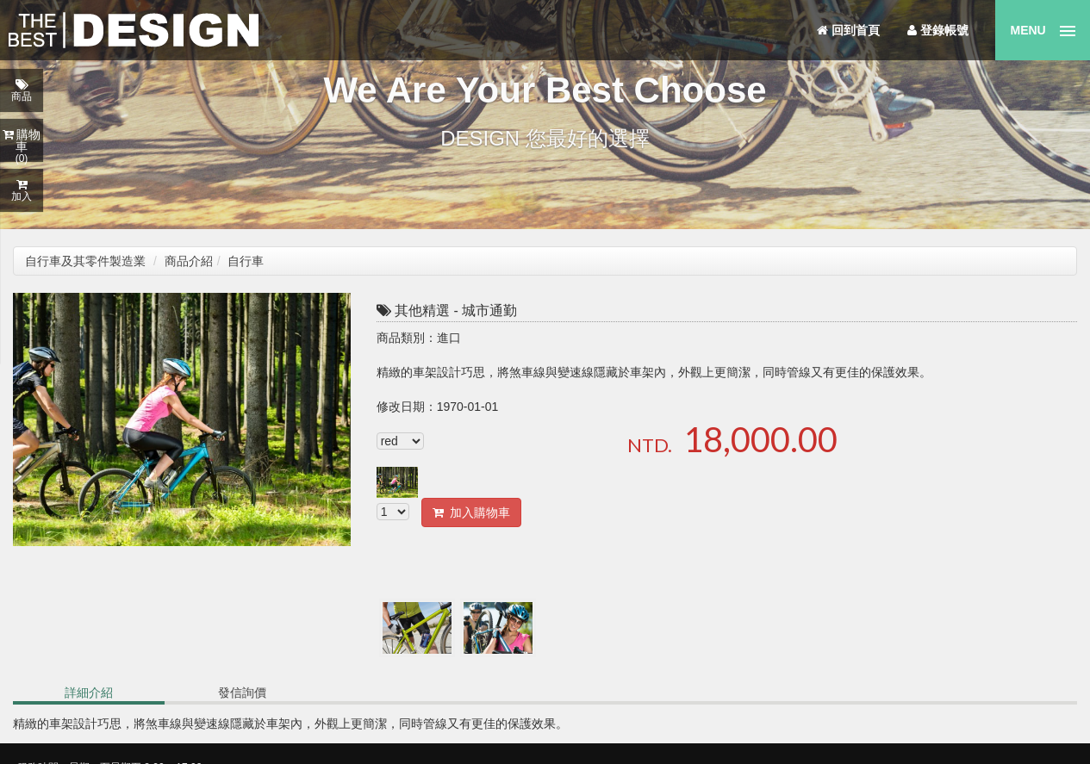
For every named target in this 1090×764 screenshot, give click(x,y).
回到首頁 (848, 30)
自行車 (245, 261)
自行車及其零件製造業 (85, 261)
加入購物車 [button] (472, 512)
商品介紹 (189, 261)
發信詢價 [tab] (242, 692)
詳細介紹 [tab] (89, 692)
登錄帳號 (938, 30)
